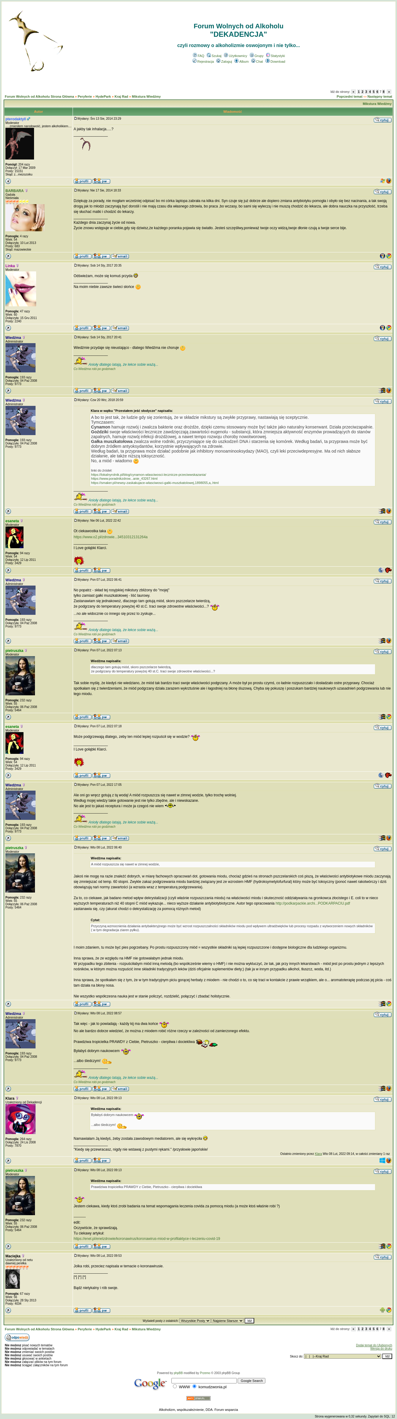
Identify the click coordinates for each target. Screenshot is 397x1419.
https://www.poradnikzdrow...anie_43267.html (124, 478)
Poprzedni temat (350, 96)
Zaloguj (224, 61)
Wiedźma (13, 338)
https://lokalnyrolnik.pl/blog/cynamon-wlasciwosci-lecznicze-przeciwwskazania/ (148, 474)
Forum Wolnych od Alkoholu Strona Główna (39, 96)
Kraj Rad (121, 96)
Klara (9, 1098)
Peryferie (85, 96)
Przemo (205, 1373)
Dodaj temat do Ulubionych (374, 1345)
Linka (10, 266)
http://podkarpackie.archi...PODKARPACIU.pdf (313, 903)
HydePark (103, 96)
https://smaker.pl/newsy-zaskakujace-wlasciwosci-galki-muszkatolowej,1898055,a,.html (155, 483)
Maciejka (12, 1256)
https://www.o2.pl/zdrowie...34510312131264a (111, 537)
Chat (257, 61)
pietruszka (14, 651)
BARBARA (14, 191)
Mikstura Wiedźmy (146, 96)
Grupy (257, 56)
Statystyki (275, 56)
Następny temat (379, 96)
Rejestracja (203, 61)
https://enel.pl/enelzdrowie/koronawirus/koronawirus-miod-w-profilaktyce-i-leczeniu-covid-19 (147, 1239)
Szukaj (214, 56)
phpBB (178, 1373)
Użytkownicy (235, 56)
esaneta (12, 521)
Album (242, 61)
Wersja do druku (381, 1348)
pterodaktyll (15, 119)
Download (275, 61)
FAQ (198, 56)
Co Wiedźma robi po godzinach (95, 369)
